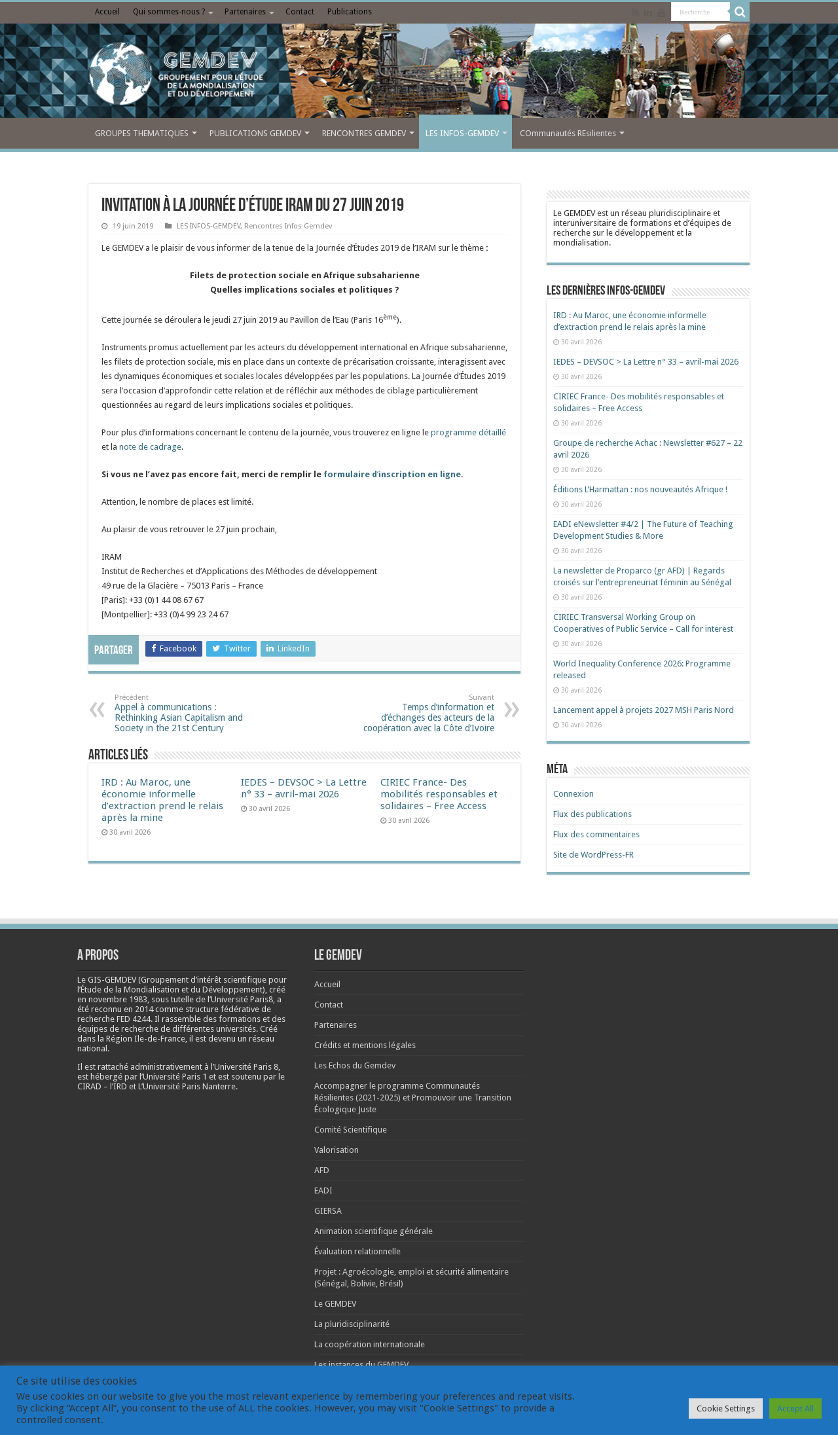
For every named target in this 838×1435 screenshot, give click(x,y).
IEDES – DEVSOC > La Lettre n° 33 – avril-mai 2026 (304, 788)
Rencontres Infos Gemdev (288, 226)
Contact (299, 11)
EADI (323, 1190)
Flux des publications (592, 814)
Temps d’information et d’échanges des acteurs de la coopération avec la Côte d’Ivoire (427, 713)
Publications (349, 11)
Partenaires (245, 11)
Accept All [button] (795, 1408)
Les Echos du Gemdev (354, 1065)
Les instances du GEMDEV (361, 1365)
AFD (321, 1170)
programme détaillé (468, 432)
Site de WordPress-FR (593, 855)
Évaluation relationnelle (357, 1251)
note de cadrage (150, 447)
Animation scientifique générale (373, 1231)
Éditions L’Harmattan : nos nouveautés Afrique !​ (640, 489)
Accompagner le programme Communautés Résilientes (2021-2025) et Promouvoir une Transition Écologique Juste (412, 1097)
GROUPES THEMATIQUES (142, 133)
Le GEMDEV (335, 1304)
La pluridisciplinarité (352, 1324)
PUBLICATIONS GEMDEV (255, 133)
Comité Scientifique (350, 1130)
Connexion (573, 794)
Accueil (107, 11)
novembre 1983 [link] (117, 999)
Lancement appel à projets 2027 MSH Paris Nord (643, 710)
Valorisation (336, 1150)
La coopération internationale (369, 1344)
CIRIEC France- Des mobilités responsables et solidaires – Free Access (439, 794)
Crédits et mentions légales (365, 1045)
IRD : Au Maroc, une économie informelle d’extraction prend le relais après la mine (162, 800)
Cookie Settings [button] (726, 1408)
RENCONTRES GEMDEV (364, 133)
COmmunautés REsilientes (568, 133)
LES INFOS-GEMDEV (462, 133)
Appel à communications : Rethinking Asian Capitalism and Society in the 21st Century (182, 713)
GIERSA (328, 1211)
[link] (117, 999)
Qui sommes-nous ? (169, 11)
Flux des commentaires (596, 834)
